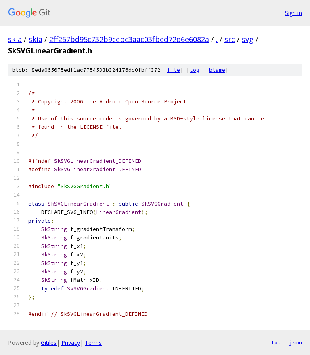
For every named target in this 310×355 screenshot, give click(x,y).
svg (247, 39)
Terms (93, 343)
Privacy (70, 343)
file (173, 70)
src (229, 39)
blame (217, 70)
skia (15, 39)
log (194, 70)
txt (276, 342)
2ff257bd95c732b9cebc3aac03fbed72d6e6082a (129, 39)
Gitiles (49, 343)
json (295, 342)
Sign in (293, 13)
